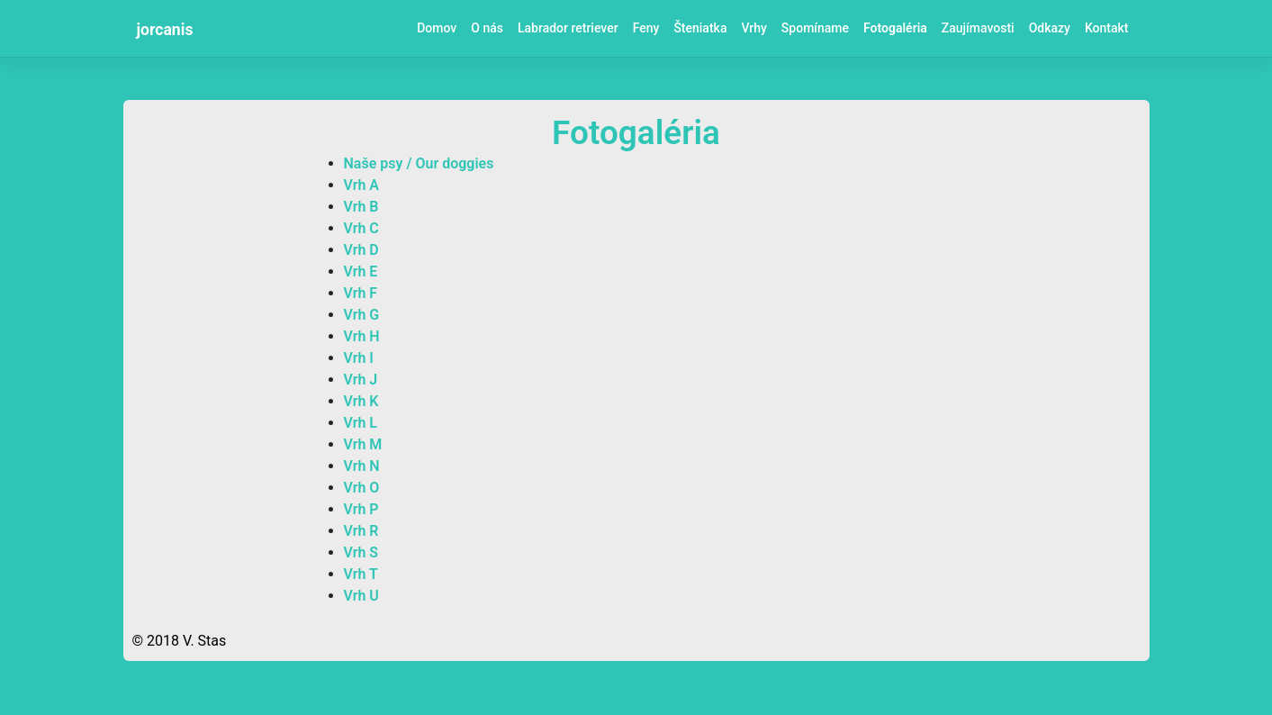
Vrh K (361, 401)
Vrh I (359, 358)
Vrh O (362, 487)
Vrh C (361, 228)
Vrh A (362, 185)
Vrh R (361, 530)
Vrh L (360, 422)
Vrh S (361, 552)
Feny (646, 28)
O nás (487, 28)
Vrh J (361, 379)
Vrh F (361, 293)
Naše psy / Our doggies (419, 163)
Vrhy (753, 28)
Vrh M (363, 444)
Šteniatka (699, 28)
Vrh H (362, 336)
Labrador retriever (568, 28)
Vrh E (361, 271)
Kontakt (1107, 28)
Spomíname (815, 28)
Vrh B (361, 206)
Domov (436, 28)
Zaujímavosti (978, 28)
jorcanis (165, 30)
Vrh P (361, 509)
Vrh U (361, 595)
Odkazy (1049, 28)
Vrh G (362, 314)
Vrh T (361, 574)
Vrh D (361, 249)
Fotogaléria (895, 28)
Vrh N (362, 466)
